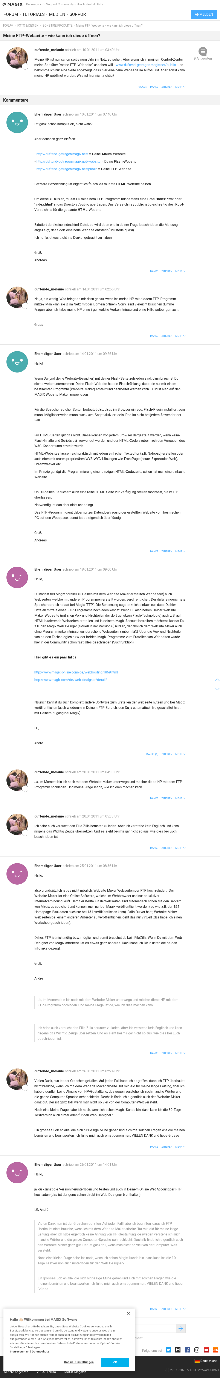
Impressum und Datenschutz (29, 1351)
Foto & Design (27, 25)
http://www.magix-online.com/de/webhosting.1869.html (76, 672)
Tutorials (33, 14)
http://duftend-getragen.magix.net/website (69, 161)
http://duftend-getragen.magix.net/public (67, 169)
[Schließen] (128, 1313)
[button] (180, 86)
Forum (10, 14)
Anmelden (204, 14)
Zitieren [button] (166, 86)
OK (115, 1362)
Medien (57, 14)
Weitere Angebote (15, 1372)
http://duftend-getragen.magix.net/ (62, 154)
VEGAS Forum (46, 1372)
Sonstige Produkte (58, 25)
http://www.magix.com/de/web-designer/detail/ (70, 680)
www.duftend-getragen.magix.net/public (146, 65)
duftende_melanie (49, 50)
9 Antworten (203, 58)
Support (79, 14)
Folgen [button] (142, 86)
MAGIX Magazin (75, 1372)
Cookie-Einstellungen (79, 1362)
